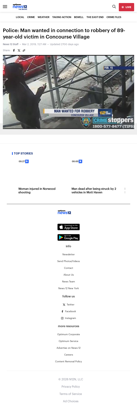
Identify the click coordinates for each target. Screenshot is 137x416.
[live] (126, 7)
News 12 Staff (10, 44)
